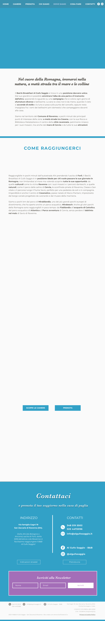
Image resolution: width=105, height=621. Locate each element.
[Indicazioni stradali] (28, 562)
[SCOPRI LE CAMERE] (35, 408)
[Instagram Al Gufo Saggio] (102, 4)
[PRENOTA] (68, 408)
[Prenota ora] (74, 562)
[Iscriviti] (81, 585)
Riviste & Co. (64, 614)
